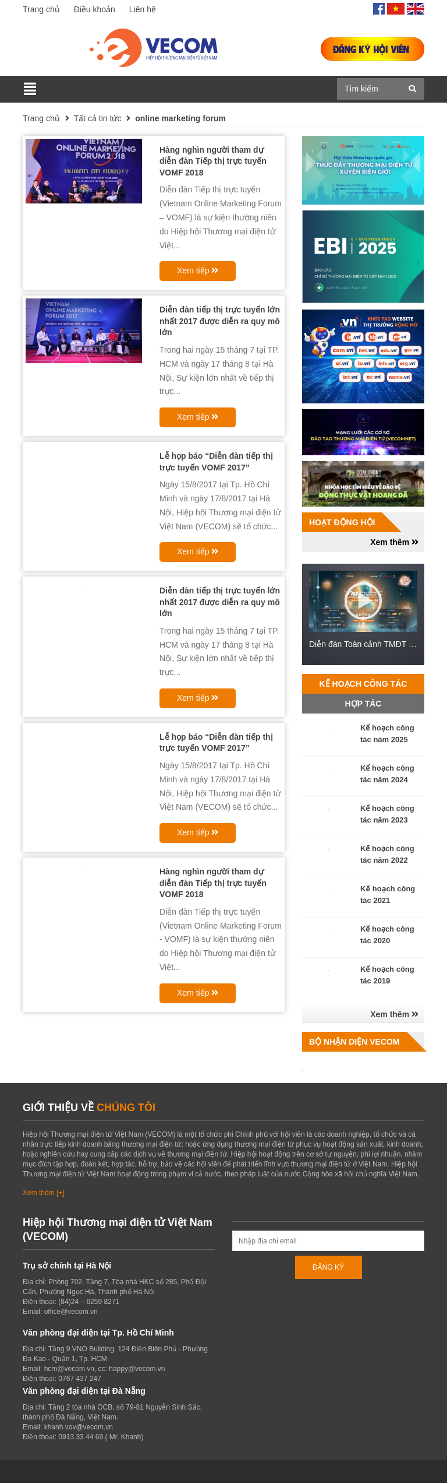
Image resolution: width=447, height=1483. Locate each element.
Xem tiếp (197, 270)
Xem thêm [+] (44, 1193)
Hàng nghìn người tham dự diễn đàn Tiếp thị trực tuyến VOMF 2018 (213, 161)
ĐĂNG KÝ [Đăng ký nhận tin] (328, 1267)
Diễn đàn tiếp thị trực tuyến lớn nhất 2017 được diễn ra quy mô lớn (219, 321)
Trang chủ (41, 9)
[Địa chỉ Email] (328, 1241)
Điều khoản (94, 9)
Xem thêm (394, 542)
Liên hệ (142, 9)
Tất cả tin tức (98, 118)
